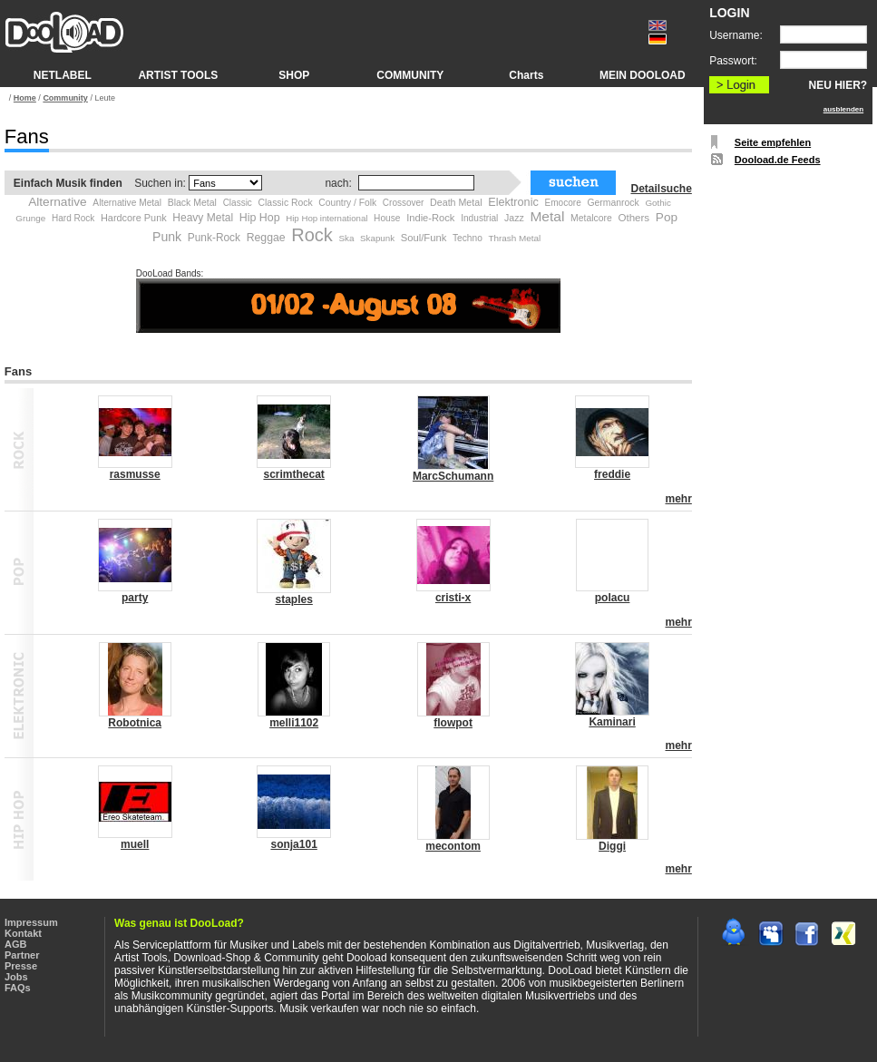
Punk (166, 236)
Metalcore (591, 218)
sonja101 (293, 844)
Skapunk (377, 238)
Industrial (479, 218)
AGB (15, 944)
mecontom (453, 846)
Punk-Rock (214, 237)
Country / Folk (347, 203)
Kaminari (612, 722)
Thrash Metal (514, 238)
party (135, 597)
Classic (237, 203)
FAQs (18, 987)
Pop (666, 217)
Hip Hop (259, 217)
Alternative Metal (127, 203)
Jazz (514, 217)
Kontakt (23, 933)
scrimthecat (293, 474)
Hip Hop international (326, 218)
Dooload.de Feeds (778, 159)
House (387, 218)
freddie (612, 474)
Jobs (16, 976)
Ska (346, 238)
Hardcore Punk (134, 217)
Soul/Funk (424, 237)
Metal (547, 216)
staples (293, 599)
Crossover (403, 203)
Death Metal (456, 202)
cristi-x (453, 597)
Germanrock (612, 203)
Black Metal (192, 202)
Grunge (30, 218)
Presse (21, 965)
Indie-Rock (430, 217)
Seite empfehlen (773, 142)
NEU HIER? (838, 85)
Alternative (57, 202)
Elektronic (513, 202)
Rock (312, 235)
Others (633, 217)
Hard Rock (73, 218)
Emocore (562, 203)
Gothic (657, 203)
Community (65, 97)
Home (25, 97)
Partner (22, 955)
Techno (467, 238)
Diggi (612, 846)
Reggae (266, 237)
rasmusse (135, 474)
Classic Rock (285, 203)
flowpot (453, 722)
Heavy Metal (202, 217)
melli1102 (293, 722)
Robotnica (134, 722)
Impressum (31, 922)
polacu (612, 597)
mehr (678, 498)
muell (135, 844)
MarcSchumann (453, 476)
